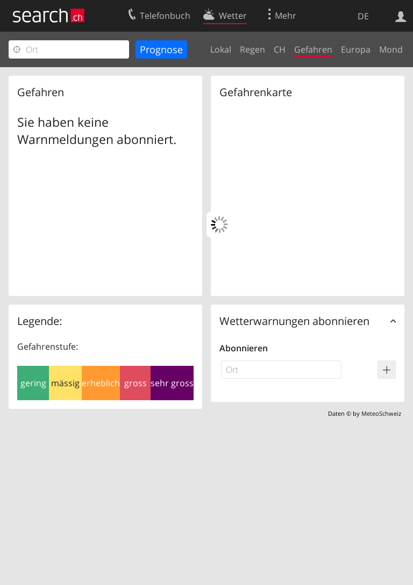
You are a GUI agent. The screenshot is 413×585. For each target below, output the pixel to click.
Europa (356, 49)
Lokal (220, 49)
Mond (391, 49)
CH (280, 49)
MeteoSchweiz (381, 413)
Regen (252, 49)
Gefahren (313, 49)
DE (363, 16)
